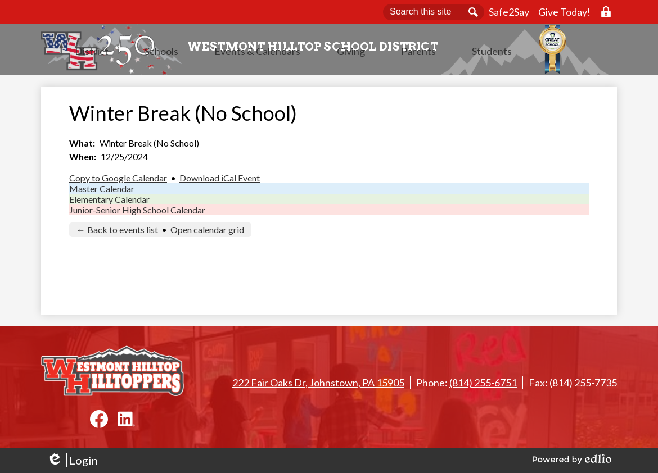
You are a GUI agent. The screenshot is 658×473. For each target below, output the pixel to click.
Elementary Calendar (109, 202)
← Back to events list (117, 233)
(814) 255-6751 (483, 382)
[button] (206, 64)
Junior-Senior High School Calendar (137, 213)
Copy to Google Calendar (118, 181)
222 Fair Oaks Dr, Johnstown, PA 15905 (318, 382)
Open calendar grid (207, 233)
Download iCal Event (219, 181)
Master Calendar (101, 192)
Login (72, 460)
